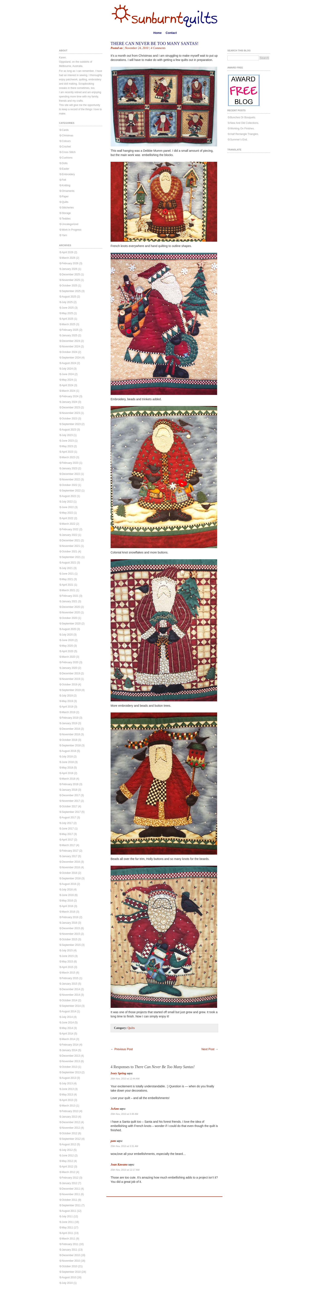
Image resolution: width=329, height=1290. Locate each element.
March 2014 (68, 1039)
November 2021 (71, 546)
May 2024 (67, 379)
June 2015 (68, 956)
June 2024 (68, 374)
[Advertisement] (160, 1040)
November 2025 (71, 280)
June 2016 (68, 895)
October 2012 (69, 1133)
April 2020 (67, 651)
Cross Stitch (69, 152)
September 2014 (71, 1005)
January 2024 (69, 401)
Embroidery (68, 174)
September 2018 (71, 745)
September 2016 (71, 878)
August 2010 (69, 1277)
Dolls (65, 163)
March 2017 (68, 845)
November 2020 (71, 612)
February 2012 (70, 1177)
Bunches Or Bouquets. (243, 117)
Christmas (67, 135)
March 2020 (68, 656)
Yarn (64, 235)
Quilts (65, 202)
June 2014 (68, 1022)
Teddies (66, 218)
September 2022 (71, 490)
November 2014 (71, 994)
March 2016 (68, 911)
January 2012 (69, 1183)
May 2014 (67, 1028)
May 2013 (67, 1094)
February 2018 (70, 784)
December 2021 (71, 540)
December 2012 (71, 1122)
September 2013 (71, 1072)
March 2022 (68, 523)
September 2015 (71, 944)
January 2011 (69, 1249)
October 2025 (69, 285)
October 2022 (69, 485)
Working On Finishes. (242, 128)
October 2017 (69, 806)
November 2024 (71, 346)
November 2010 (71, 1260)
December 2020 (71, 606)
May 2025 (67, 313)
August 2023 (69, 429)
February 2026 (70, 263)
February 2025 (70, 329)
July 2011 (67, 1216)
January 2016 (69, 922)
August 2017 (69, 817)
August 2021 (69, 562)
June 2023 (68, 440)
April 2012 (67, 1166)
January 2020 (69, 667)
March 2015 (68, 972)
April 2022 (67, 518)
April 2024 (67, 385)
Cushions (67, 157)
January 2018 (69, 789)
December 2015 (71, 928)
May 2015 (67, 961)
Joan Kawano (119, 1164)
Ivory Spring (118, 1073)
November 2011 (71, 1194)
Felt (64, 179)
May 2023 (67, 446)
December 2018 (71, 728)
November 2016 (71, 867)
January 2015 (69, 983)
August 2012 (69, 1144)
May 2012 (67, 1161)
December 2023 (71, 407)
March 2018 (68, 778)
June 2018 (68, 762)
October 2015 (69, 939)
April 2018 (67, 773)
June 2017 (68, 828)
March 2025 (68, 324)
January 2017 (69, 856)
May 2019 (67, 701)
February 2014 (70, 1044)
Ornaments (68, 190)
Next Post (209, 1049)
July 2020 (67, 634)
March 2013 (68, 1105)
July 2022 (67, 501)
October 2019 (69, 684)
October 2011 (69, 1199)
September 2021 (71, 557)
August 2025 (69, 296)
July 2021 (67, 568)
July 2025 (67, 302)
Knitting (66, 185)
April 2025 (67, 318)
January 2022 (69, 534)
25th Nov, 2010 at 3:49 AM (124, 1114)
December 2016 (71, 861)
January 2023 (69, 468)
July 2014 (67, 1017)
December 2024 (71, 340)
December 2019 (71, 673)
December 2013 (71, 1055)
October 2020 (69, 618)
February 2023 (70, 462)
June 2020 (68, 640)
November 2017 (71, 800)
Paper (65, 196)
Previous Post (122, 1049)
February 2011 (70, 1244)
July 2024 (67, 368)
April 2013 (67, 1100)
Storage (66, 213)
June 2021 (68, 573)
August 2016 (69, 884)
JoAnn (115, 1108)
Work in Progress (71, 229)
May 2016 (67, 900)
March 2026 (68, 257)
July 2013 (67, 1083)
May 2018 (67, 767)
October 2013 (69, 1066)
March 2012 (68, 1172)
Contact (171, 33)
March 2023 (68, 457)
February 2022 (70, 529)
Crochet (66, 146)
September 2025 (71, 291)
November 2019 (71, 679)
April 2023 (67, 451)
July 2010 (67, 1282)
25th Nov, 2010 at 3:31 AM (124, 1146)
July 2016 (67, 889)
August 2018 (69, 751)
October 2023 (69, 418)
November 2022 (71, 479)
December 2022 (71, 473)
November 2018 (71, 734)
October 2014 (69, 1000)
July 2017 (67, 823)
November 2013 (71, 1061)
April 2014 (67, 1033)
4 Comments (158, 48)
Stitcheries (68, 207)
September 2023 (71, 424)
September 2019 (71, 690)
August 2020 (69, 629)
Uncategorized (70, 224)
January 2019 (69, 723)
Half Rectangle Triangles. (244, 134)
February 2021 (70, 595)
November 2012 (71, 1127)
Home (157, 33)
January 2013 (69, 1116)
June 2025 (68, 307)
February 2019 (70, 717)
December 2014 (71, 989)
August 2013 (69, 1077)
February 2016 (70, 917)
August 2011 (69, 1210)
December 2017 (71, 795)
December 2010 (71, 1255)
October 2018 (69, 739)
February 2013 (70, 1111)
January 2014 (69, 1050)
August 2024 (69, 363)
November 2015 (71, 933)
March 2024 (68, 390)
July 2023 (67, 435)
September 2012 (71, 1138)
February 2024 (70, 396)
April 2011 (67, 1233)
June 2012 (68, 1155)
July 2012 (67, 1149)
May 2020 (67, 645)
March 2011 (68, 1238)
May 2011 (67, 1227)
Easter (65, 168)
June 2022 (68, 507)
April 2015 (67, 967)
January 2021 (69, 601)
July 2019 (67, 695)
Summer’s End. (239, 139)
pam (113, 1141)
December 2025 (71, 274)
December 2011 (71, 1188)
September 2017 (71, 811)
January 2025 (69, 335)
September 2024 (71, 357)
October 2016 (69, 872)
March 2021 (68, 590)
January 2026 (69, 268)
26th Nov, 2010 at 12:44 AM (125, 1078)
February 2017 (70, 850)
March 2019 (68, 712)
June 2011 (68, 1222)
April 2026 (67, 252)
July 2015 (67, 950)
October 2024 (69, 352)
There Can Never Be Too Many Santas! (154, 43)
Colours (66, 141)
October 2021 (69, 551)
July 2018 (67, 756)
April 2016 (67, 906)
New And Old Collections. (244, 122)
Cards (65, 130)
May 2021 (67, 579)
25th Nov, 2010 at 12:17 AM (125, 1170)
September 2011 (71, 1205)
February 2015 (70, 978)
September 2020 (71, 623)
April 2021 (67, 584)
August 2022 (69, 496)
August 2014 (69, 1011)
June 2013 (68, 1089)
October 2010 (69, 1266)
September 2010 (71, 1271)
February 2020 (70, 662)
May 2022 (67, 512)
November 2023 (71, 413)
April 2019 (67, 706)
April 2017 (67, 839)
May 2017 (67, 834)
